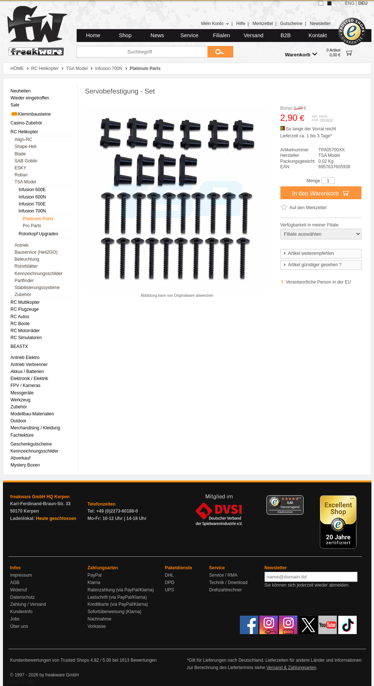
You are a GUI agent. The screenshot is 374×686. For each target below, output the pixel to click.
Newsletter (320, 23)
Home (93, 35)
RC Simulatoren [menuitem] (26, 337)
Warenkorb (301, 54)
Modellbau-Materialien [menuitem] (32, 413)
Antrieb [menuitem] (22, 245)
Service (190, 35)
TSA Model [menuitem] (25, 181)
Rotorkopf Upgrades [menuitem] (38, 233)
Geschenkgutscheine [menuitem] (31, 444)
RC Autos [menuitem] (20, 316)
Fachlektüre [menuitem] (22, 435)
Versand (253, 35)
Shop (125, 35)
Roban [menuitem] (21, 174)
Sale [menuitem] (15, 105)
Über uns (19, 626)
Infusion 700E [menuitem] (32, 204)
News (157, 35)
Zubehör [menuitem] (23, 294)
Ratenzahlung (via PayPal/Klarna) (121, 589)
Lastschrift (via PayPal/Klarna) (117, 597)
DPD (169, 582)
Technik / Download (228, 582)
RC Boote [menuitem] (20, 323)
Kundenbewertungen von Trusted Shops (49, 660)
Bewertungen (143, 660)
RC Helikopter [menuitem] (24, 131)
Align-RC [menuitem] (23, 139)
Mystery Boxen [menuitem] (25, 465)
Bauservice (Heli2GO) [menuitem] (36, 252)
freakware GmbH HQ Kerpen (40, 496)
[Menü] (299, 499)
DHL (169, 575)
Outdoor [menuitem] (19, 420)
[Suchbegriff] (142, 51)
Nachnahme (100, 619)
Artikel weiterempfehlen (308, 253)
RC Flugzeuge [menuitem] (25, 309)
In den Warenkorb (320, 193)
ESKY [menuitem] (21, 167)
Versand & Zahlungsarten (291, 667)
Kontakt (317, 35)
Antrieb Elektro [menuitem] (25, 357)
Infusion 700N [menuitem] (32, 211)
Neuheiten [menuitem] (21, 91)
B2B (285, 35)
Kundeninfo (21, 611)
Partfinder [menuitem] (24, 280)
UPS (169, 589)
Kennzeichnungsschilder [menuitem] (39, 273)
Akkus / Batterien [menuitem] (27, 371)
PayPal (95, 575)
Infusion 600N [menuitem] (32, 197)
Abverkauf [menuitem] (21, 458)
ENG (349, 3)
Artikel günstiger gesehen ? (312, 264)
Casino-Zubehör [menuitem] (26, 123)
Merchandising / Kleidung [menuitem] (35, 427)
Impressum (21, 575)
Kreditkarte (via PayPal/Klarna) (118, 604)
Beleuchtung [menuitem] (27, 259)
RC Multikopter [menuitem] (25, 302)
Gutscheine (291, 23)
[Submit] (220, 51)
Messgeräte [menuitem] (22, 392)
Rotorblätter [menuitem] (26, 266)
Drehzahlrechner (225, 589)
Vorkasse (97, 626)
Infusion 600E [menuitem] (32, 189)
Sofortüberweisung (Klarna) (114, 611)
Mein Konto (215, 23)
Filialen (221, 35)
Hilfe (240, 23)
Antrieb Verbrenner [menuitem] (29, 364)
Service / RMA (223, 575)
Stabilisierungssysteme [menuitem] (37, 287)
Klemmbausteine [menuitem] (31, 114)
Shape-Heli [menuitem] (25, 146)
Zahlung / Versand (28, 604)
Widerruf (18, 589)
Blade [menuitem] (20, 153)
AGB (15, 582)
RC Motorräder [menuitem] (25, 330)
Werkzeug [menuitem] (21, 399)
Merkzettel (262, 23)
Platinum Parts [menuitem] (38, 218)
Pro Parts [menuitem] (32, 225)
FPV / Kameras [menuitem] (26, 385)
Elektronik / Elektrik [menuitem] (29, 378)
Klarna (94, 582)
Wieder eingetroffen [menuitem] (30, 98)
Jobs (15, 619)
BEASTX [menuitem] (19, 346)
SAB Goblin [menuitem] (26, 160)
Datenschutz (22, 597)
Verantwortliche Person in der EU (318, 282)
